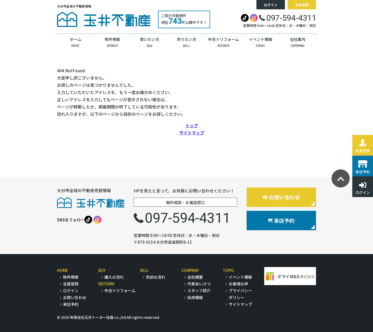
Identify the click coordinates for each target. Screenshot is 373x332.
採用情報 (195, 297)
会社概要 (195, 277)
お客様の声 (238, 283)
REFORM (106, 283)
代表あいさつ (199, 283)
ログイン (270, 4)
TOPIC (228, 270)
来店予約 (281, 220)
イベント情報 (240, 277)
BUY (102, 270)
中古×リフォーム (119, 290)
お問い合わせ (281, 197)
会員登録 (302, 4)
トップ (191, 125)
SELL (144, 270)
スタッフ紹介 (199, 290)
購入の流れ (114, 277)
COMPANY (190, 270)
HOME (62, 270)
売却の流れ (155, 277)
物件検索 (70, 277)
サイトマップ (191, 132)
